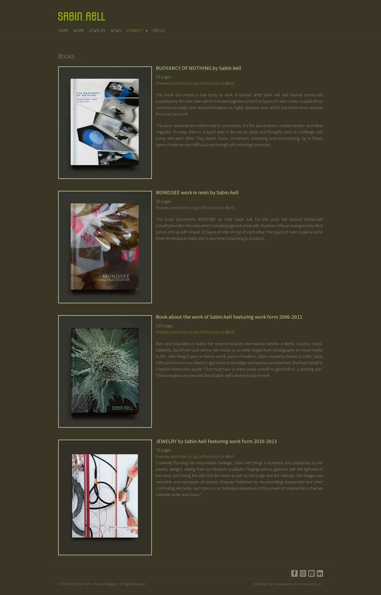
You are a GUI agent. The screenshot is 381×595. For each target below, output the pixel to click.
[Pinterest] (311, 573)
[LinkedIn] (320, 573)
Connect (135, 30)
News (116, 30)
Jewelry (97, 30)
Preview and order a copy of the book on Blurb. (195, 83)
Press (159, 30)
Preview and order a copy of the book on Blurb (195, 456)
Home (63, 30)
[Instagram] (303, 573)
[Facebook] (294, 573)
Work (79, 30)
